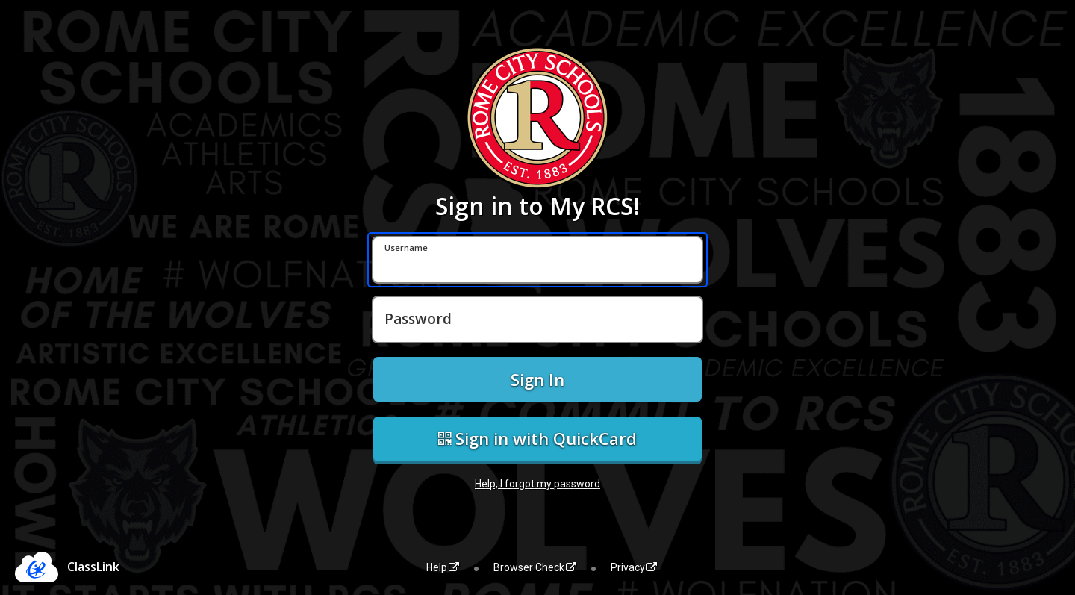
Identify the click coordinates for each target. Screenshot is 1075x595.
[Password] (537, 319)
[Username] (537, 259)
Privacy (634, 567)
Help (442, 567)
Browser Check (534, 567)
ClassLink (93, 566)
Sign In (537, 379)
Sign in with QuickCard (537, 438)
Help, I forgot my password (537, 484)
